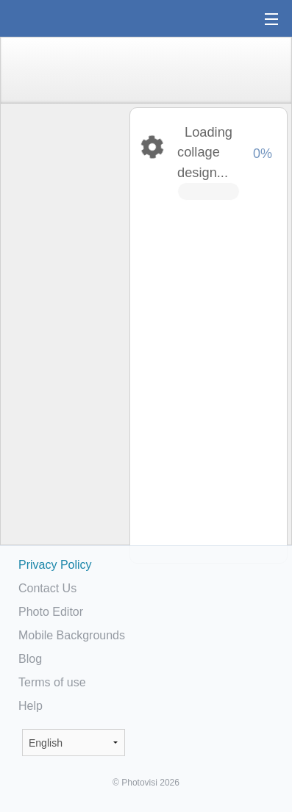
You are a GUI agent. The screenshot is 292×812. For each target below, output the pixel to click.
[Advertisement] (64, 335)
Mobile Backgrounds (71, 635)
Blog (30, 659)
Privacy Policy (55, 564)
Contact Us (47, 588)
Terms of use (52, 682)
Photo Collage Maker (58, 18)
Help (30, 706)
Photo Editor (50, 612)
